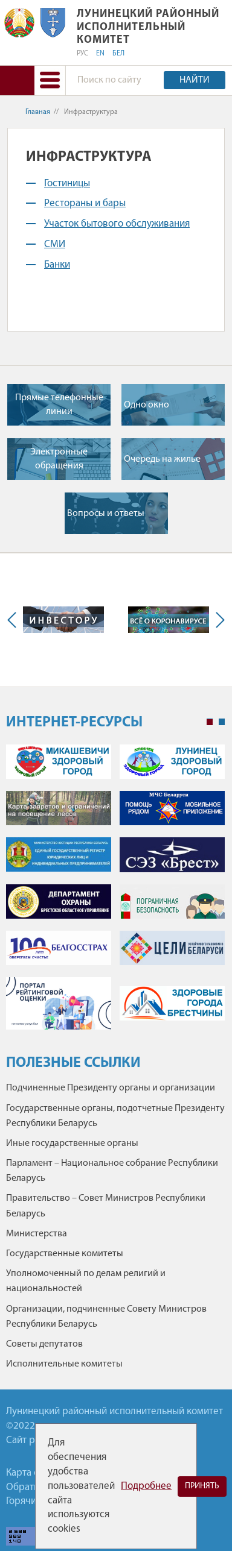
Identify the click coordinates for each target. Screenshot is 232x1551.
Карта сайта (32, 1473)
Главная (37, 112)
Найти (194, 80)
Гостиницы (67, 183)
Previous (14, 620)
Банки (57, 265)
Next (217, 620)
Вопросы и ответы (105, 513)
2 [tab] (222, 722)
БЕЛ (118, 53)
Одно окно (146, 405)
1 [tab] (210, 722)
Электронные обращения (59, 458)
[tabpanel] (115, 893)
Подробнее (146, 1486)
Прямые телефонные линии (59, 404)
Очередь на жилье (162, 459)
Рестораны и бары (85, 203)
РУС (82, 53)
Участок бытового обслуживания (117, 224)
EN (100, 53)
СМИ (54, 244)
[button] (49, 80)
